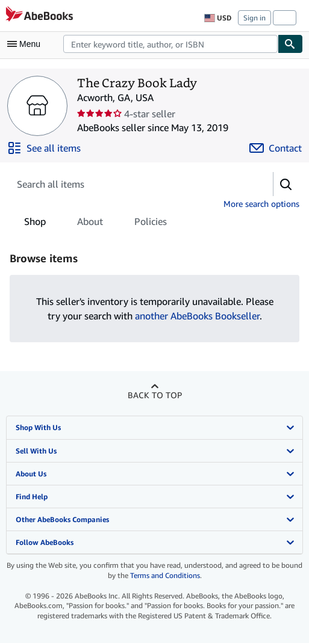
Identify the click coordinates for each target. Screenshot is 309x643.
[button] (286, 184)
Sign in (254, 17)
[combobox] (170, 44)
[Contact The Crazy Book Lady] (275, 148)
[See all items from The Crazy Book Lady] (44, 148)
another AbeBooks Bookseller (197, 316)
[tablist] (95, 221)
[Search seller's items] (129, 184)
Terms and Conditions (165, 575)
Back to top (155, 395)
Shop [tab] (35, 223)
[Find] (290, 44)
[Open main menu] (26, 44)
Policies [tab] (150, 223)
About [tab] (90, 223)
